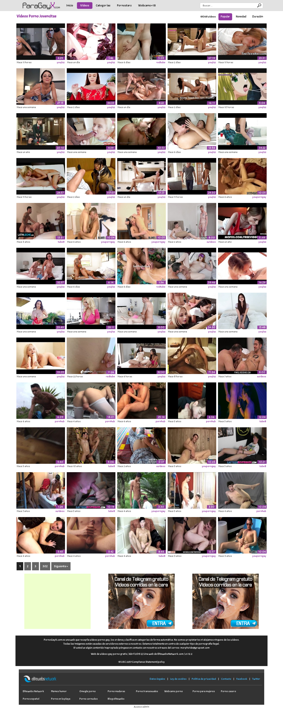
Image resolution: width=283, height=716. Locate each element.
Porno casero (228, 691)
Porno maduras (116, 691)
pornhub (60, 421)
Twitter (256, 679)
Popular (225, 16)
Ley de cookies (178, 679)
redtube (160, 62)
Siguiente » (61, 566)
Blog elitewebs (116, 699)
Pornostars (124, 5)
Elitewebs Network (33, 691)
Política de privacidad (204, 679)
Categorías (103, 5)
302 (45, 566)
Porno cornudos (88, 699)
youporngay (259, 197)
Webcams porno (173, 691)
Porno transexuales (147, 691)
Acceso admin (141, 706)
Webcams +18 (147, 5)
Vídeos (84, 5)
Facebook (241, 679)
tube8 (61, 242)
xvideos (211, 242)
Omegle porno (87, 691)
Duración (257, 16)
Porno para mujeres (204, 691)
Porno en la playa (60, 699)
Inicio (69, 5)
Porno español (31, 699)
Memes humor (59, 691)
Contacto (226, 679)
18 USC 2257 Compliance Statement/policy (141, 662)
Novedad (241, 16)
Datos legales (157, 679)
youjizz (61, 62)
